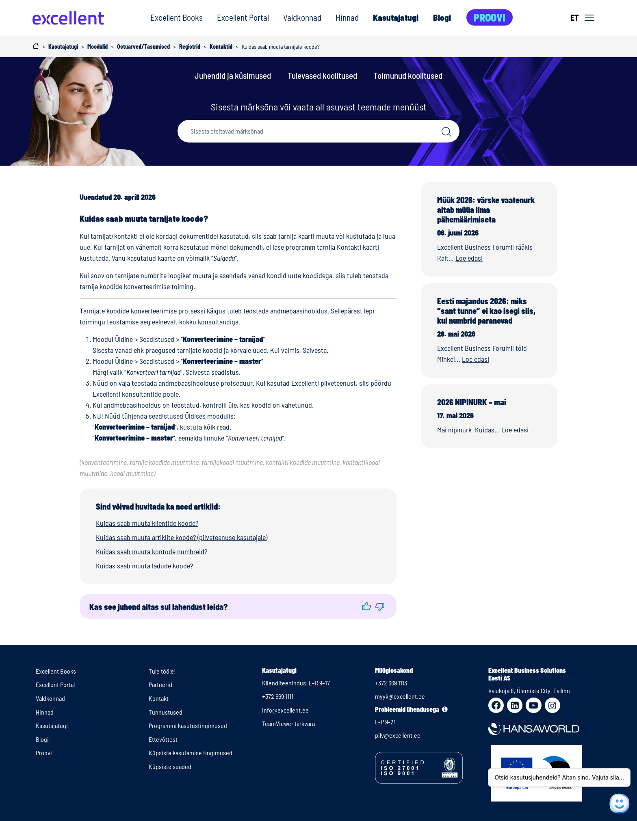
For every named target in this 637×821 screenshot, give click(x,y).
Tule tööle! (162, 671)
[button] (366, 606)
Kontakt (159, 698)
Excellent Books (176, 17)
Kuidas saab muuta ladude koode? (144, 565)
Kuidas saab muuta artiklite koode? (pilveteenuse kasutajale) (181, 537)
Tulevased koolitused (322, 75)
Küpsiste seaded (170, 766)
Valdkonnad (302, 17)
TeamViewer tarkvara (288, 723)
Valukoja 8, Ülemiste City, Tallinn (529, 690)
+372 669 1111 (277, 696)
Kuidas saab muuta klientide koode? (147, 523)
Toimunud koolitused (407, 75)
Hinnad (347, 17)
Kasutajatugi (395, 17)
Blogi (442, 17)
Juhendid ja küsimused (233, 75)
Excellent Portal (243, 17)
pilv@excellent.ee (397, 735)
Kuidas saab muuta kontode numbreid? (151, 551)
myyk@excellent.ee (400, 696)
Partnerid (160, 684)
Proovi (489, 17)
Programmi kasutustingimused (188, 725)
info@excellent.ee (285, 710)
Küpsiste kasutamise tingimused (190, 752)
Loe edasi (469, 257)
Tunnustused (165, 712)
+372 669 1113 (391, 683)
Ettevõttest (163, 739)
